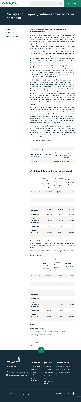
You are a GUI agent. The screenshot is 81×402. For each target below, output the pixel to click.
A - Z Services (47, 366)
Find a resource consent (48, 382)
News (32, 345)
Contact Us (60, 376)
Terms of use (34, 394)
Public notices (11, 33)
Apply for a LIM (35, 366)
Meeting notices (12, 36)
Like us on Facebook (63, 366)
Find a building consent (48, 377)
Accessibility (9, 394)
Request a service (34, 374)
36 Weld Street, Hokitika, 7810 (18, 372)
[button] (9, 3)
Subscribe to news (63, 373)
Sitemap (16, 394)
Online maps (47, 369)
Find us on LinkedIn (63, 369)
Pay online (34, 369)
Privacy (22, 394)
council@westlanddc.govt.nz (18, 375)
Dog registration (48, 372)
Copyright (27, 394)
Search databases (34, 379)
